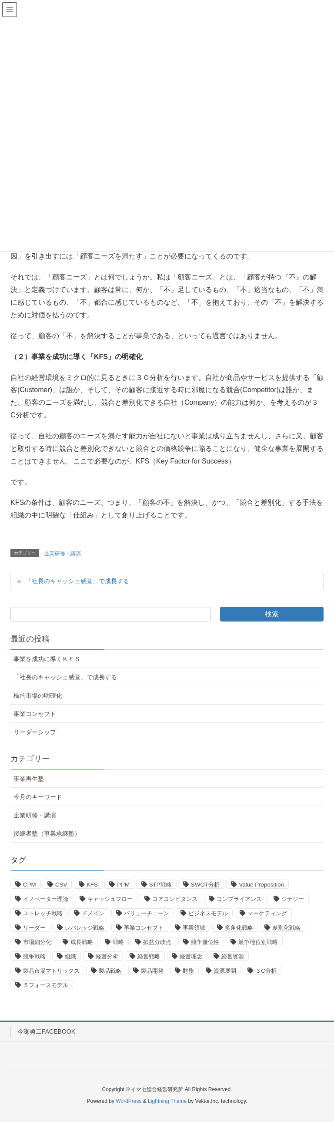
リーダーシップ (34, 732)
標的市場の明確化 (37, 695)
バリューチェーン (146, 913)
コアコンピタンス (174, 899)
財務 (188, 970)
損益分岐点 (157, 942)
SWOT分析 (205, 884)
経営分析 (107, 956)
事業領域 (194, 927)
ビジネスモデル (208, 913)
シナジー (292, 899)
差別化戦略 (286, 927)
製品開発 (152, 970)
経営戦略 (148, 956)
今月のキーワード (37, 796)
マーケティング (267, 913)
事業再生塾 (28, 778)
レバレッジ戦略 (84, 927)
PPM (123, 884)
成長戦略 (81, 942)
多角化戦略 (239, 927)
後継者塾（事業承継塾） (46, 833)
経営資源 (232, 956)
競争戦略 (34, 956)
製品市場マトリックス (51, 970)
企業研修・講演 (62, 554)
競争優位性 (205, 942)
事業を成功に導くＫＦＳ (46, 658)
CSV (61, 884)
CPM (29, 884)
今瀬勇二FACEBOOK (46, 1031)
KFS (92, 884)
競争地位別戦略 (258, 942)
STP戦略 (160, 884)
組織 (70, 956)
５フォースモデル (45, 985)
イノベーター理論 (45, 899)
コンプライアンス (239, 899)
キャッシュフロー (110, 899)
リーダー (34, 927)
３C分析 (266, 970)
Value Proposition (261, 884)
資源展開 (225, 970)
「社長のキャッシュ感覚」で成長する (77, 581)
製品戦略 (110, 970)
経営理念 (191, 956)
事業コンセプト (34, 713)
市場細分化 (37, 942)
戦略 (118, 942)
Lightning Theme (167, 1101)
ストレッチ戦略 (43, 913)
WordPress (128, 1101)
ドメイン (93, 913)
